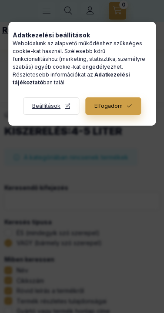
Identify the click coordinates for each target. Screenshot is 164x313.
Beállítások (46, 106)
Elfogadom (108, 106)
